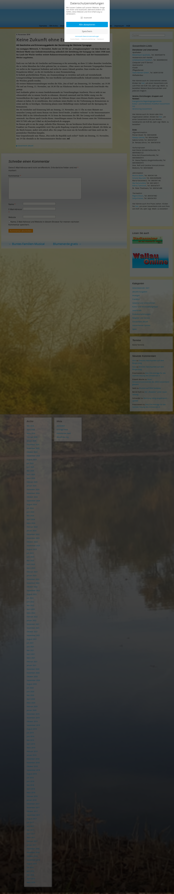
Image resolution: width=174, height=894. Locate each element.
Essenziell (86, 18)
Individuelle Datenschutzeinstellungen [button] (87, 36)
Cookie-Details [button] (75, 39)
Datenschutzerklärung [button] (88, 39)
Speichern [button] (87, 31)
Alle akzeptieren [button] (87, 24)
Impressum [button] (100, 39)
